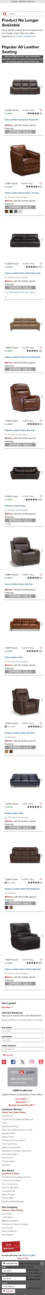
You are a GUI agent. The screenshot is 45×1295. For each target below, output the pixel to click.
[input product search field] (25, 13)
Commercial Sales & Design (15, 1224)
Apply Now (20, 1102)
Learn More (20, 1098)
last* (14, 1277)
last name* (7, 1036)
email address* (9, 1045)
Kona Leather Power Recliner (19, 584)
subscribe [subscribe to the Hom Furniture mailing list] (8, 1055)
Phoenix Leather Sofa (15, 505)
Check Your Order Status (14, 1112)
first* (14, 1269)
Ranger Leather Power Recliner (20, 732)
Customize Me (8, 1191)
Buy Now (6, 1007)
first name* (7, 1027)
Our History (7, 1213)
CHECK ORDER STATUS (22, 1)
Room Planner (8, 1194)
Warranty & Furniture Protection (16, 1150)
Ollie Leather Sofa (13, 657)
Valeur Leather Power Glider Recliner (23, 969)
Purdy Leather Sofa (14, 813)
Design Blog (7, 1198)
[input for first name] (14, 1271)
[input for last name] (14, 1279)
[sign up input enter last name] (22, 1040)
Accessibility (7, 1234)
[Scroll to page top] (22, 1258)
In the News (7, 1217)
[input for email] (14, 1286)
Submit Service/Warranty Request (17, 1119)
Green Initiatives (9, 1231)
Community (7, 1227)
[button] (41, 110)
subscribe (8, 1291)
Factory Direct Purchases (13, 1140)
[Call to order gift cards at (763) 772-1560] (28, 1255)
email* (14, 1284)
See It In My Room (10, 1187)
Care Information (9, 1154)
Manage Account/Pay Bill (21, 1105)
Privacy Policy (8, 1161)
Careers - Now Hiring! (12, 1210)
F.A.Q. (4, 1122)
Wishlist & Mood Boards (13, 1201)
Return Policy (8, 1136)
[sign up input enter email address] (22, 1049)
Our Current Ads (9, 1184)
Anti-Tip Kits (7, 1157)
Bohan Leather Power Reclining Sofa (22, 357)
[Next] (41, 86)
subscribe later (10, 1263)
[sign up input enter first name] (22, 1031)
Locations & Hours (11, 1173)
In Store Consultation (11, 1180)
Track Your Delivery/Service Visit (17, 1129)
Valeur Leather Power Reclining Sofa (22, 273)
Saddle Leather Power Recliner (20, 430)
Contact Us (7, 1115)
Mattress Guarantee (11, 1147)
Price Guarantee (9, 1143)
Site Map (6, 1164)
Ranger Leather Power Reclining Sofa (23, 888)
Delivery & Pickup (10, 1126)
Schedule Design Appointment (16, 1177)
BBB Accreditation (10, 1220)
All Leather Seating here (24, 36)
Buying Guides (8, 1133)
